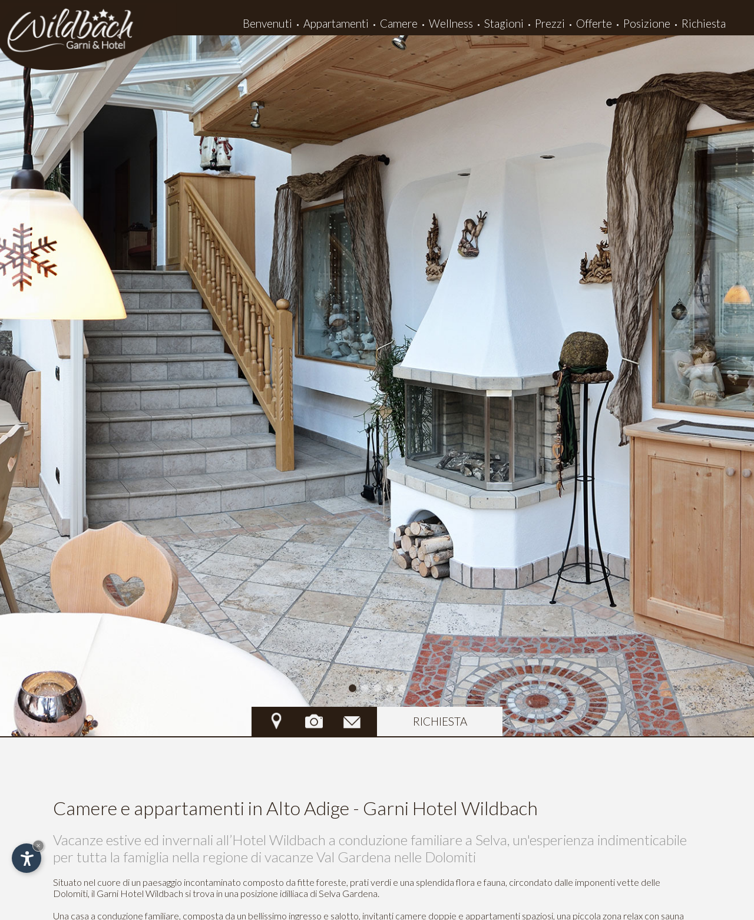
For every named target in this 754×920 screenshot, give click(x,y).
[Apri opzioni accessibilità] (26, 858)
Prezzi (550, 23)
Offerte (594, 23)
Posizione (646, 23)
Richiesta (704, 23)
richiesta (440, 721)
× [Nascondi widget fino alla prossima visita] (38, 845)
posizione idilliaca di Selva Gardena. (309, 893)
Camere (399, 23)
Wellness (451, 23)
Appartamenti (336, 23)
